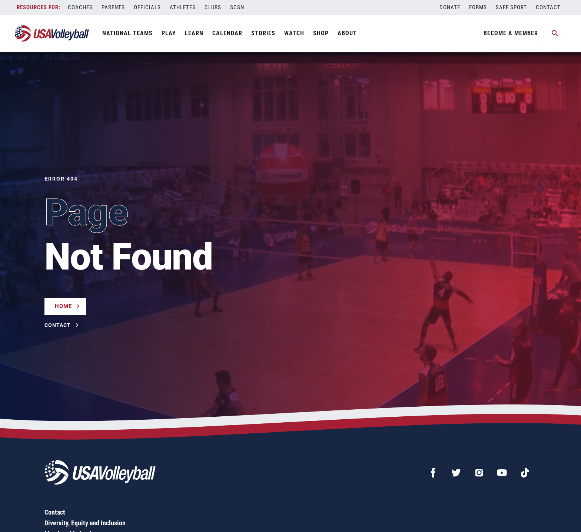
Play (169, 33)
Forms (478, 7)
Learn (194, 33)
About (347, 33)
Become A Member (511, 33)
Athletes (183, 7)
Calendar (227, 33)
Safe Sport (511, 7)
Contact (548, 7)
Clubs (213, 7)
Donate (449, 7)
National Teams (127, 33)
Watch (294, 33)
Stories (263, 33)
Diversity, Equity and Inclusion (85, 523)
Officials (147, 7)
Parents (113, 7)
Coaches (80, 7)
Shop (321, 33)
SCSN (237, 7)
